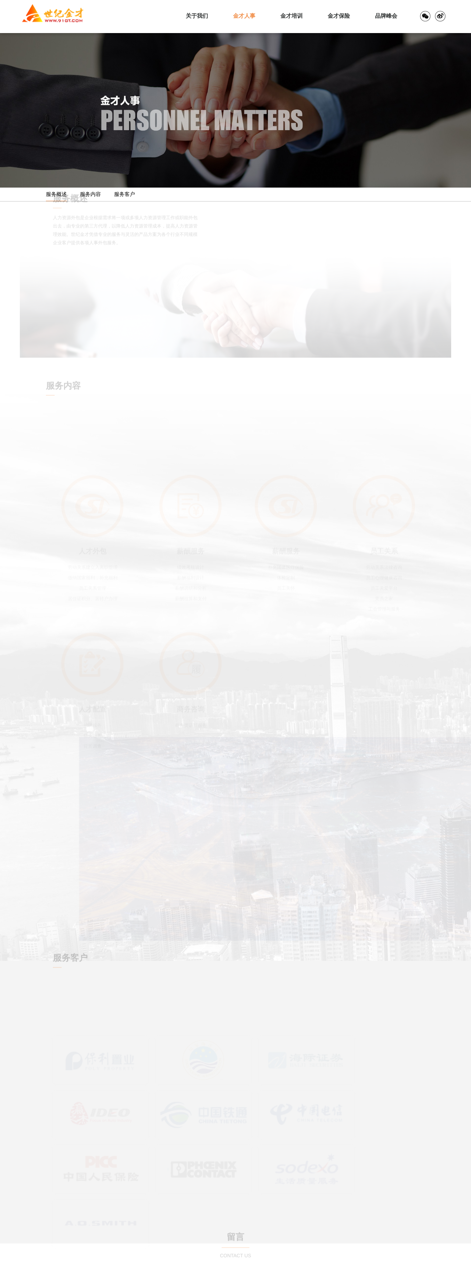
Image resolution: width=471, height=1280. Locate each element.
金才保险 (339, 16)
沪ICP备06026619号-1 (188, 1271)
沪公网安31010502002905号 (129, 1271)
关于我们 (197, 16)
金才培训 (291, 16)
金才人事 (244, 16)
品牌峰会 (386, 16)
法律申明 (442, 1271)
